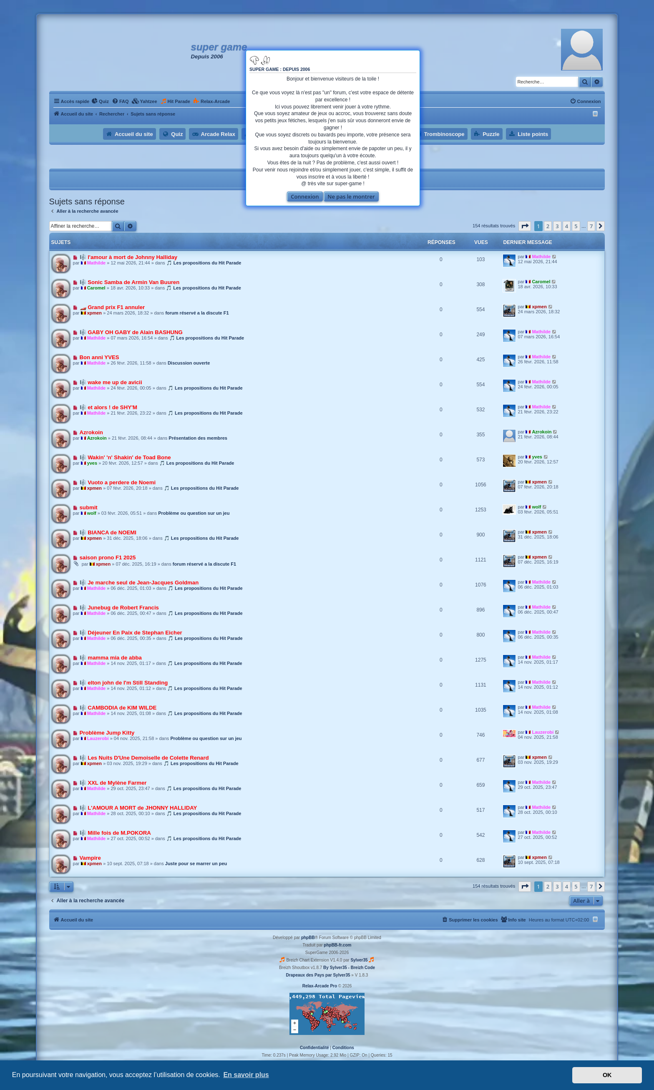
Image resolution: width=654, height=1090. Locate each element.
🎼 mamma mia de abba (111, 658)
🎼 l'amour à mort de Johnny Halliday (129, 257)
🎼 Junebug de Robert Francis (119, 607)
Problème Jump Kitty (107, 733)
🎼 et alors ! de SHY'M (109, 407)
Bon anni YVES (99, 357)
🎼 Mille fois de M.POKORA (115, 833)
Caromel (96, 287)
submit (89, 507)
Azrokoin (91, 432)
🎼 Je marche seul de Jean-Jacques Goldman (139, 582)
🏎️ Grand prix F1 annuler (112, 307)
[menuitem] (100, 101)
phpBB (308, 937)
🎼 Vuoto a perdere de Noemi (118, 482)
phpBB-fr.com (337, 945)
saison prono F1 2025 (108, 557)
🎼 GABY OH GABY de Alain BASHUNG (131, 332)
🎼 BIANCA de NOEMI (108, 532)
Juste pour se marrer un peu (196, 863)
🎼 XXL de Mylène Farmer (113, 783)
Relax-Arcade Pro (319, 986)
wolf (91, 513)
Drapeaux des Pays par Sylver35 (318, 975)
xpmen (94, 312)
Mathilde (96, 262)
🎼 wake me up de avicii (111, 382)
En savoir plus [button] (246, 1074)
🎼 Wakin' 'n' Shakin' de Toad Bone (125, 457)
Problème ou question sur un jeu (193, 513)
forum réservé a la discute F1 (197, 312)
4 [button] (566, 226)
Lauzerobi (98, 738)
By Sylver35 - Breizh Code (349, 967)
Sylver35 (358, 960)
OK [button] (607, 1075)
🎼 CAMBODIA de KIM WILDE (118, 708)
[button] (524, 226)
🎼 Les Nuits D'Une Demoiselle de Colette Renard (144, 758)
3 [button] (557, 226)
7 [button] (591, 226)
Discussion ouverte (189, 362)
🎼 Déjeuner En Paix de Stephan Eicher (131, 632)
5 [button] (575, 226)
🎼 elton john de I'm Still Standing (124, 683)
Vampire (90, 858)
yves (92, 463)
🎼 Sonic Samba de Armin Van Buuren (130, 282)
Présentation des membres (198, 438)
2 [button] (547, 226)
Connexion (305, 196)
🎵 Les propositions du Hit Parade (203, 262)
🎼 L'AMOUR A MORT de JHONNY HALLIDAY (138, 808)
